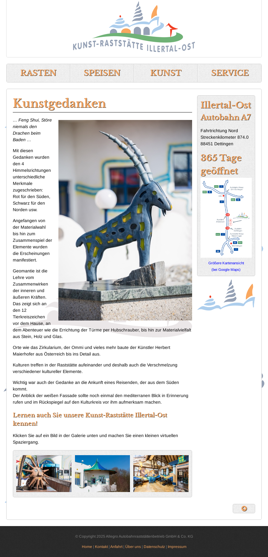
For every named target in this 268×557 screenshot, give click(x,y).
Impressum (177, 547)
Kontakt (101, 547)
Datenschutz (154, 547)
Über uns (133, 547)
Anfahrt (116, 547)
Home (87, 547)
